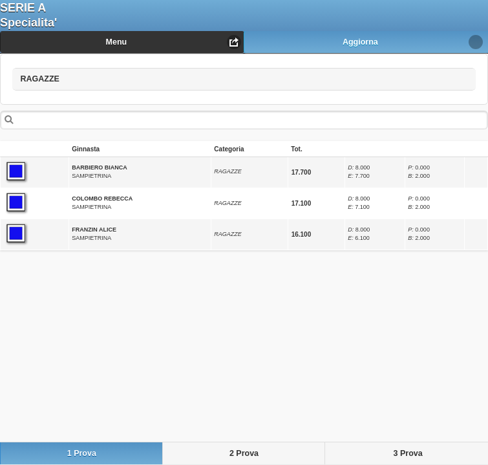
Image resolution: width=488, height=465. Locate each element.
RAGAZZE (59, 76)
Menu (116, 42)
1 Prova (81, 453)
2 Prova (244, 453)
